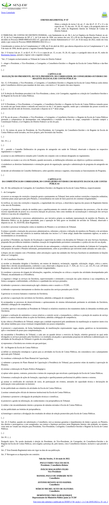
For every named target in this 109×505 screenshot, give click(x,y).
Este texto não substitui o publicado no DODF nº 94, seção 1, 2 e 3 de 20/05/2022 (70, 502)
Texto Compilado (8, 13)
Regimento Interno (8, 55)
